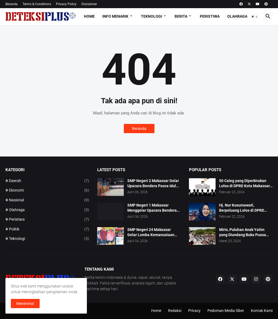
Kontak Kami (262, 310)
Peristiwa (210, 16)
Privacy (194, 310)
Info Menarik (115, 16)
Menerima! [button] (25, 303)
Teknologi (151, 16)
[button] (254, 16)
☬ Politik (47, 229)
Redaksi (174, 310)
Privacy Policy (66, 4)
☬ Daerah (47, 181)
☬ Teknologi (47, 239)
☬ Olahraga (47, 210)
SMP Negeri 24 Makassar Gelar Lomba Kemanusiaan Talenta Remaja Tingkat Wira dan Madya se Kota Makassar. (153, 232)
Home (89, 16)
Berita (181, 16)
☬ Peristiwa (47, 219)
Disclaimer (89, 4)
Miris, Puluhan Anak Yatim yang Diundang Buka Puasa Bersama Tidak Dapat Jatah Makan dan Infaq (243, 232)
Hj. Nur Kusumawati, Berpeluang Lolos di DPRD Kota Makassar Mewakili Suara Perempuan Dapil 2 (245, 208)
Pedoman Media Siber (225, 310)
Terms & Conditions (37, 4)
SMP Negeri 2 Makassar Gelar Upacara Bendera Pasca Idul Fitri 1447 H (153, 184)
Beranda (11, 4)
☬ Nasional (47, 200)
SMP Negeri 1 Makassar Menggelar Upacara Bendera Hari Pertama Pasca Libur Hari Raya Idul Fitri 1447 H (153, 208)
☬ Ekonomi (47, 190)
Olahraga (237, 16)
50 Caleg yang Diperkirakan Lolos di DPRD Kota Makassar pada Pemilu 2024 (244, 184)
